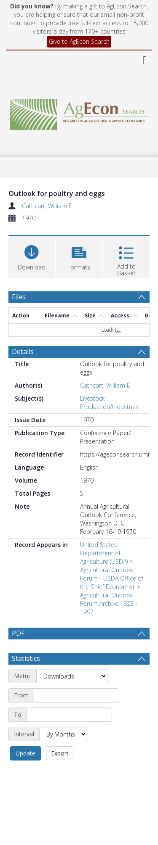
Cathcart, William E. (47, 206)
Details (23, 351)
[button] (79, 256)
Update (25, 753)
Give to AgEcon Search (79, 41)
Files (19, 296)
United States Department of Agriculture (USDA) (104, 553)
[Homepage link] (79, 112)
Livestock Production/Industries (109, 402)
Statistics (26, 658)
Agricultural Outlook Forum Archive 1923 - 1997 (108, 603)
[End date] (69, 715)
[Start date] (76, 695)
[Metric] (71, 676)
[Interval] (63, 734)
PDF (18, 633)
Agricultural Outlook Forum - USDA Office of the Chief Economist (111, 578)
